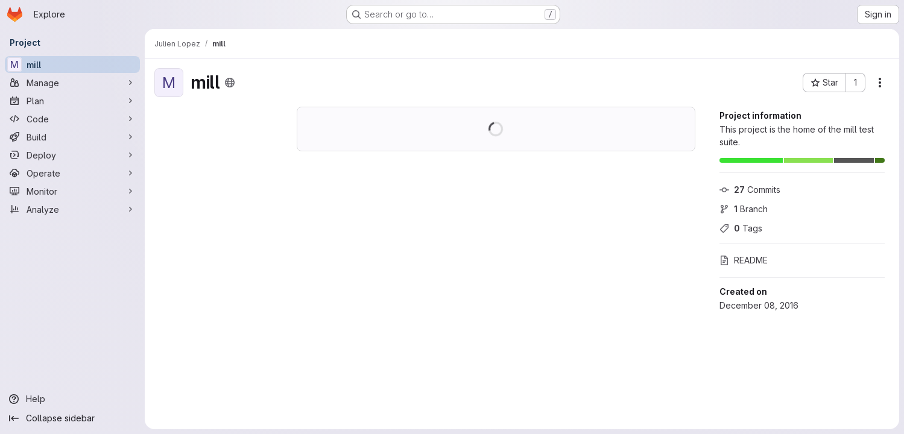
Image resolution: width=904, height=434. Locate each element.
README (743, 260)
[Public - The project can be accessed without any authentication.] (230, 82)
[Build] (72, 136)
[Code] (72, 118)
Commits (749, 189)
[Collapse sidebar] (72, 418)
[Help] (72, 399)
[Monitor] (72, 191)
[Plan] (72, 100)
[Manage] (72, 82)
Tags (740, 228)
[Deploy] (72, 154)
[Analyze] (72, 209)
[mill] (72, 64)
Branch (743, 209)
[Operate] (72, 173)
